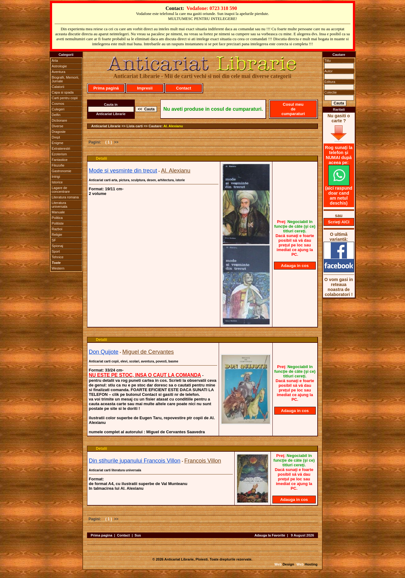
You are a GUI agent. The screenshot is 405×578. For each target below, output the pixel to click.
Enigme (57, 143)
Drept (56, 137)
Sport (56, 251)
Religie (57, 234)
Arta (55, 60)
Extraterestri (61, 148)
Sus (137, 535)
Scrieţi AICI (338, 222)
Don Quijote (104, 352)
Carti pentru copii (65, 98)
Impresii (145, 88)
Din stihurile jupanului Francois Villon (135, 461)
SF (54, 240)
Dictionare (59, 120)
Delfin (56, 115)
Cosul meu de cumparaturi (293, 109)
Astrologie (59, 66)
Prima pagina (101, 535)
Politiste (58, 223)
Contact (183, 88)
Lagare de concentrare (61, 189)
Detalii (101, 158)
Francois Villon (202, 461)
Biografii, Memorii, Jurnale (65, 79)
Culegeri (58, 109)
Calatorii (58, 87)
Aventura (59, 72)
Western (58, 268)
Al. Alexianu (173, 126)
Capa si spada (63, 92)
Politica (57, 218)
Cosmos (58, 103)
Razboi (57, 229)
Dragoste (59, 132)
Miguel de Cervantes (148, 352)
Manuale (58, 212)
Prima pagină (106, 88)
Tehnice (58, 257)
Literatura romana (65, 197)
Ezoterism (59, 154)
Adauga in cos (295, 265)
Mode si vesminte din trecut (123, 171)
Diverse (57, 126)
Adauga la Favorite (269, 535)
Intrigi (56, 176)
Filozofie (58, 165)
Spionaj (57, 246)
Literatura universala (59, 204)
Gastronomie (61, 171)
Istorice (57, 182)
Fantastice (60, 160)
